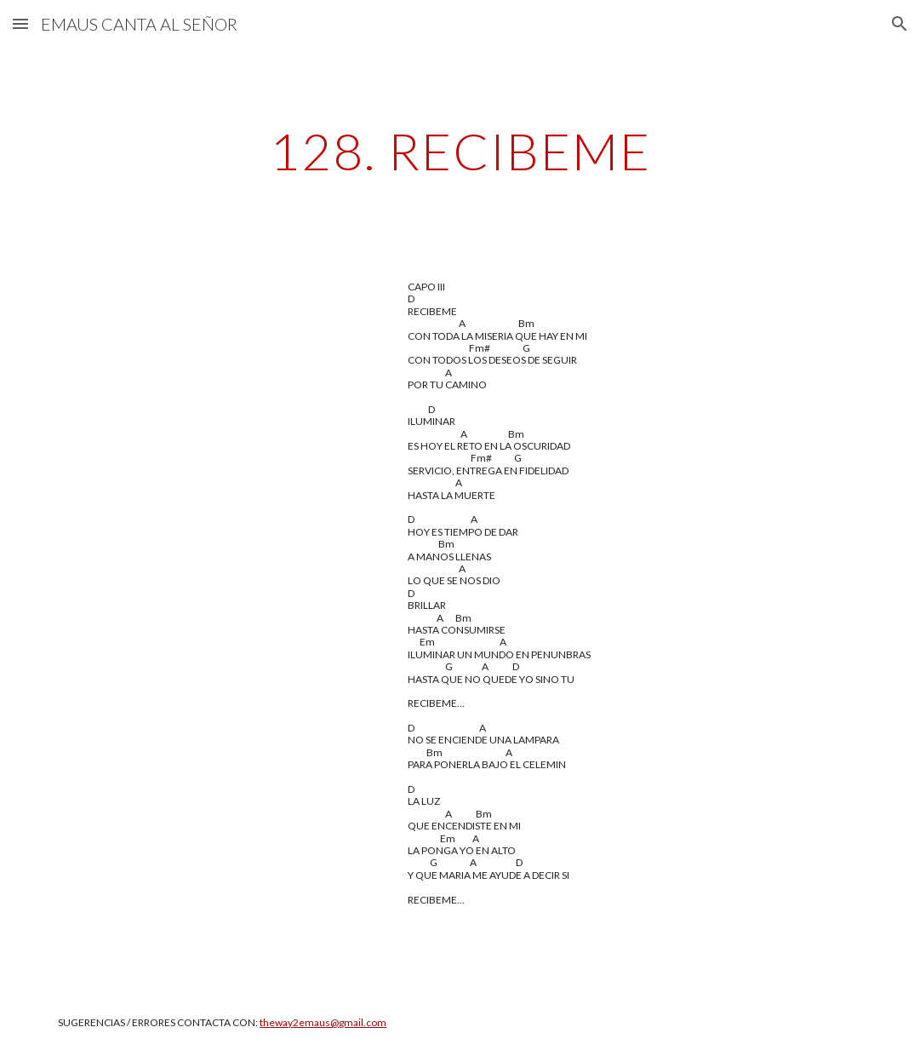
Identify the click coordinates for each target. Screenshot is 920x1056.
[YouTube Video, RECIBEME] (215, 385)
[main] (459, 151)
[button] (20, 23)
